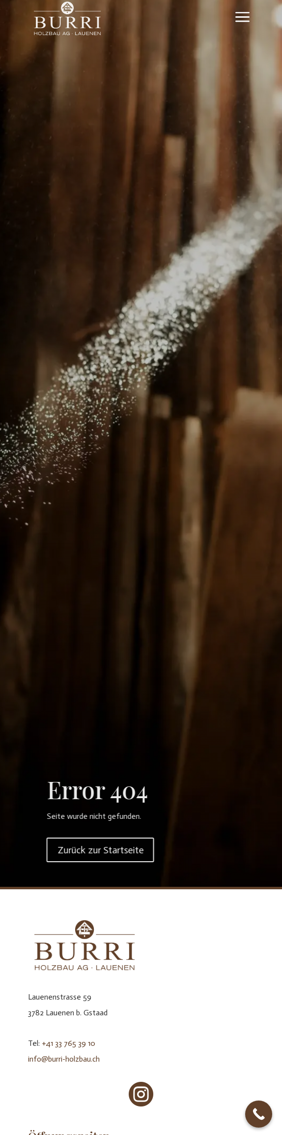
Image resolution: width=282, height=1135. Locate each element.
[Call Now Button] (258, 1114)
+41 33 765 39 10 (68, 1043)
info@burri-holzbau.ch (64, 1059)
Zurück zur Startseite (129, 850)
